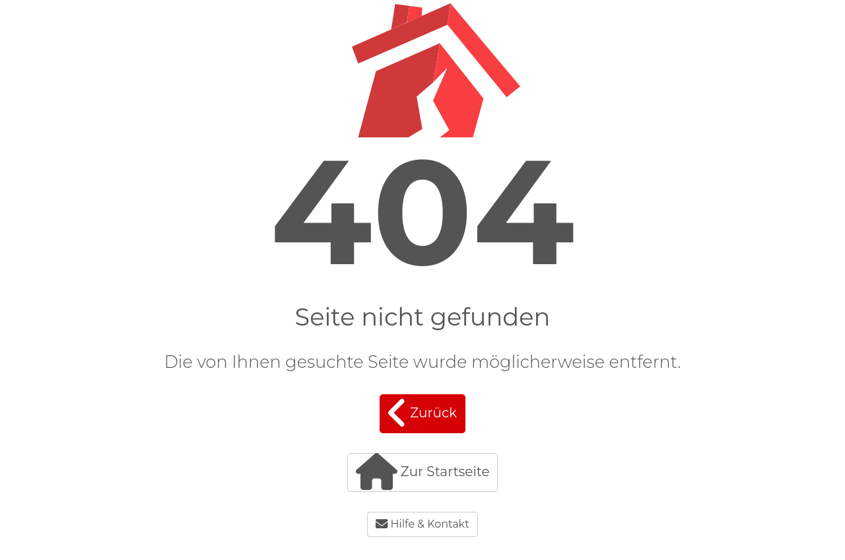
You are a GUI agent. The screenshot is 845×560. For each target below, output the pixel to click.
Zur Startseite (423, 472)
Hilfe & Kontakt (422, 524)
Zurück (422, 413)
